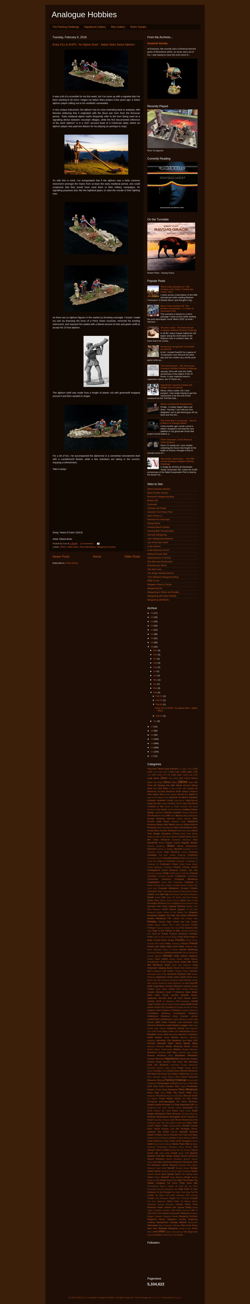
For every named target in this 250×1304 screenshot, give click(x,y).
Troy (178, 1198)
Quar (159, 1108)
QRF (193, 1105)
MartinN (174, 1037)
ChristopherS (153, 870)
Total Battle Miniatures (174, 1195)
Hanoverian (151, 974)
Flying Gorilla (153, 523)
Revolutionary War (190, 1120)
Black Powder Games (157, 493)
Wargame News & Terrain (159, 584)
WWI (155, 1232)
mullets (195, 1052)
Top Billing (159, 1195)
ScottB (172, 1141)
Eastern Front (192, 906)
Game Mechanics (154, 950)
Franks (161, 944)
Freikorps (184, 943)
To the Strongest (164, 1192)
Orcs (178, 1077)
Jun (155, 675)
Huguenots (165, 980)
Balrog (186, 816)
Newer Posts (61, 556)
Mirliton (157, 1049)
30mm (150, 785)
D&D (183, 891)
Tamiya (157, 1177)
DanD (157, 894)
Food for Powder (160, 934)
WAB (173, 1210)
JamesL (194, 995)
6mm (149, 788)
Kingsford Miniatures (189, 1010)
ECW (165, 909)
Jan (155, 721)
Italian (188, 992)
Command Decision (166, 876)
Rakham (157, 1111)
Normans (193, 1062)
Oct (155, 659)
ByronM (178, 849)
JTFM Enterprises (182, 1001)
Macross (194, 1031)
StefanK (165, 1165)
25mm (174, 782)
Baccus (179, 815)
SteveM (171, 1168)
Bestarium (180, 825)
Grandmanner (153, 962)
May (155, 680)
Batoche (187, 819)
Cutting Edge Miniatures (171, 891)
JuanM (194, 1001)
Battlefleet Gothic (178, 821)
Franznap (175, 944)
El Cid (190, 909)
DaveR (157, 897)
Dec (155, 650)
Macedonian (185, 1031)
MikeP (171, 1043)
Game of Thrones (170, 950)
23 (152, 625)
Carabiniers (193, 855)
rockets (150, 1126)
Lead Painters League (177, 1025)
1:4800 (159, 775)
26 (152, 613)
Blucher (159, 837)
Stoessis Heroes (182, 1168)
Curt (160, 891)
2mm (191, 782)
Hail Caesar (168, 971)
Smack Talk (152, 1153)
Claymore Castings (154, 873)
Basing (179, 819)
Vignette (180, 1207)
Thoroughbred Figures (156, 1186)
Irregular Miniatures (156, 992)
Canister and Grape (156, 508)
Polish (195, 1099)
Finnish (194, 925)
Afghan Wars (158, 794)
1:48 (153, 775)
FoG (149, 934)
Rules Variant (153, 1129)
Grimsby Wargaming (157, 535)
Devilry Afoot (153, 900)
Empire (159, 912)
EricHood (156, 1297)
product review (154, 1104)
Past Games (183, 1083)
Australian (168, 812)
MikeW (178, 1043)
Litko (149, 1031)
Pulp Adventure (182, 1104)
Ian (183, 983)
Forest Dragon (171, 937)
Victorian (179, 1204)
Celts (183, 858)
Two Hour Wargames (156, 1201)
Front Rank (178, 946)
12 (152, 747)
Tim (175, 1189)
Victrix (160, 1207)
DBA (164, 897)
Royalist (194, 1126)
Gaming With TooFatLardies (160, 531)
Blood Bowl (186, 834)
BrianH (161, 843)
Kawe (182, 1004)
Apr (155, 684)
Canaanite (193, 852)
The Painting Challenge (65, 27)
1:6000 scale (187, 775)
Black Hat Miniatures (183, 827)
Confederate (180, 876)
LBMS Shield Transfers (165, 1022)
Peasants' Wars (172, 1086)
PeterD (181, 1093)
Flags (149, 931)
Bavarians (151, 824)
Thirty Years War (188, 1183)
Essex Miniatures (189, 915)
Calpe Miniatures (172, 852)
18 (152, 647)
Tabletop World (192, 1174)
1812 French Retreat (188, 778)
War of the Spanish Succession (166, 1213)
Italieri (157, 995)
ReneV (184, 1117)
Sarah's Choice (154, 1135)
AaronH (190, 788)
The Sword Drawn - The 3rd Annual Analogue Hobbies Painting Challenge (178, 367)
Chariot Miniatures (154, 867)
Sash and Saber (190, 1135)
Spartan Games (180, 1156)
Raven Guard (185, 1111)
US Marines (186, 1201)
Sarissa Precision (170, 1135)
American (173, 797)
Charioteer (168, 867)
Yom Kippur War (191, 1232)
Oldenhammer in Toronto (159, 558)
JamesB (184, 995)
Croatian (168, 885)
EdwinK (172, 909)
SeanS (195, 1141)
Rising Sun (181, 1123)
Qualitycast (151, 1108)
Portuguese (152, 1102)
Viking (188, 1207)
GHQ (176, 956)
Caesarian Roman (154, 852)
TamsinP (165, 1177)
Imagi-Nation (158, 986)
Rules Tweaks (138, 27)
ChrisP (194, 867)
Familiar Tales (192, 918)
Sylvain (170, 1174)
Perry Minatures (170, 1089)
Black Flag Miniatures (165, 828)
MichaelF (161, 1043)
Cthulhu (194, 888)
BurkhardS (151, 849)
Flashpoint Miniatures (189, 931)
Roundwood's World (156, 565)
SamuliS (184, 1132)
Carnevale (151, 858)
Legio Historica (160, 1028)
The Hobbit (177, 1180)
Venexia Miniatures (166, 1204)
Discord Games (173, 900)
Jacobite (174, 995)
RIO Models (171, 1123)
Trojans (172, 1198)
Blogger (177, 1297)
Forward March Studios (158, 527)
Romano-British (175, 1126)
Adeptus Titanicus (190, 791)
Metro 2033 (192, 1040)
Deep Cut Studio (174, 897)
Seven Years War (181, 1144)
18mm (150, 782)
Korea (175, 1016)
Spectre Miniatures (156, 1159)
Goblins (150, 959)
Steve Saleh (161, 1168)
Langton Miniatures (180, 1019)
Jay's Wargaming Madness (160, 538)
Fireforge (151, 928)
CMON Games (175, 873)
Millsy (195, 1043)
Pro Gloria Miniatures (187, 1102)
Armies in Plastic (172, 806)
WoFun (150, 1232)
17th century (173, 778)
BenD (166, 824)
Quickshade (188, 1108)
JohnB (158, 1001)
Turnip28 (194, 1198)
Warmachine (193, 1222)
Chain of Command (166, 861)
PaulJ (155, 1086)
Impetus (150, 989)
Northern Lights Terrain (166, 1068)
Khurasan (169, 1007)
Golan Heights (161, 959)
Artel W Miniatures (175, 810)
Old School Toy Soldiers (167, 1074)
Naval (183, 1059)
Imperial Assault (191, 986)
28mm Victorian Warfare (158, 489)
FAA (169, 918)
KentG (189, 1004)
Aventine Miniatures (190, 813)
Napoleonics (172, 1058)
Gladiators (193, 956)
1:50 (164, 775)
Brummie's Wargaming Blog (160, 496)
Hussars (187, 980)
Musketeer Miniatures (186, 1055)
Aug (155, 667)
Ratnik (175, 1111)
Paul (191, 1083)
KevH (195, 1004)
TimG (186, 1189)
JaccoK (165, 995)
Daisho (195, 891)
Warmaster (152, 1225)
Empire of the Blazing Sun (176, 912)
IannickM (194, 983)
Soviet (174, 1153)
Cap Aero (163, 855)
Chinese (186, 867)
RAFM (149, 1111)
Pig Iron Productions (175, 1096)
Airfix (186, 794)
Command (151, 876)
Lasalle (190, 1019)
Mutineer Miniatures (155, 1059)
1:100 (189, 769)
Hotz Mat (156, 980)
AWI (168, 815)
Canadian (152, 855)
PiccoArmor (161, 1096)
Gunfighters (156, 971)
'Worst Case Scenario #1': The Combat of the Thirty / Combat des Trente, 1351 (176, 289)
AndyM (170, 800)
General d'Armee (154, 956)
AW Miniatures (153, 816)
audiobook (159, 813)
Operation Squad (159, 1077)
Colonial (194, 873)
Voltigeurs (166, 1210)
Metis (184, 1040)
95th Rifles (163, 788)
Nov (155, 654)
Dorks (169, 903)
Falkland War (178, 918)
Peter (163, 1093)
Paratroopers (163, 1083)
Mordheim (162, 1052)
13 (152, 743)
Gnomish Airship (157, 43)
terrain (187, 1177)
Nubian (180, 1068)
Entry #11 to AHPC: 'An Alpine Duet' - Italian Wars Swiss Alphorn (94, 44)
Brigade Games (173, 843)
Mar (155, 688)
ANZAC (179, 803)
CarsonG (159, 858)
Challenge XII (152, 864)
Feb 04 (159, 716)
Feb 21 (159, 696)
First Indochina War (189, 928)
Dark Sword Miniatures (189, 894)
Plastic (170, 1098)
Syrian (177, 1174)
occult (164, 1071)
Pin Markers (152, 1099)
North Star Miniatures (158, 1065)
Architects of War (155, 806)
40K (173, 785)
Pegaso (183, 1086)
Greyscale (152, 968)
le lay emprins (154, 546)
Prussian (166, 1104)
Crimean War (159, 885)
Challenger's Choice (169, 864)
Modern (177, 1049)
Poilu (188, 1099)
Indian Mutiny (161, 989)
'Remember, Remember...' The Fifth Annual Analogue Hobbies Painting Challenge (177, 461)
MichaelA (151, 1043)
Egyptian (181, 909)
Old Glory (152, 1074)
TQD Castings (192, 1195)
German (167, 955)
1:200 (165, 772)
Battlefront (193, 821)
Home (97, 556)
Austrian (177, 812)
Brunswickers (192, 846)
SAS (181, 1135)
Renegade (175, 1117)
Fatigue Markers (161, 925)
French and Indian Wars (159, 946)
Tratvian (150, 1198)
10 (152, 756)
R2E (196, 1108)
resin (172, 1120)
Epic (178, 915)
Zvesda (180, 1235)
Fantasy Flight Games (168, 922)
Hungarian (174, 980)
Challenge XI (192, 861)
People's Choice (154, 1090)
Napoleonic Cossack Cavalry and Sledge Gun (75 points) (176, 386)
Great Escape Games (170, 962)
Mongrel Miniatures (190, 1049)
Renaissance (162, 1117)
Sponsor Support (191, 1159)
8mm (155, 788)
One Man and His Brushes (160, 561)
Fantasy (152, 921)
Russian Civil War (170, 1129)
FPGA (188, 940)
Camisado (152, 504)
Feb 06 (159, 704)
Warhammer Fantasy (167, 1222)
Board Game (185, 837)
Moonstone (152, 1052)
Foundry (180, 939)
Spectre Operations (174, 1159)
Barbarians (193, 816)
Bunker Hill (152, 500)
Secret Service (159, 1144)
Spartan (169, 1156)
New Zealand (192, 1059)
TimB (180, 1189)
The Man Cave (154, 569)
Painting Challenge (175, 1079)
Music (170, 1055)
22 (152, 630)
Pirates (162, 1099)
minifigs (195, 1046)
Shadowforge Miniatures (167, 1147)
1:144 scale (157, 772)
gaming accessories (173, 953)
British (170, 845)
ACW (178, 791)
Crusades (184, 888)
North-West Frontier (178, 1065)
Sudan (194, 1171)
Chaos (182, 864)
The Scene (172, 1183)
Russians (185, 1129)
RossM (185, 1125)
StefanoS (173, 1165)
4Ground (187, 785)
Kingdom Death (154, 1010)
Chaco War (151, 861)
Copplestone (153, 882)
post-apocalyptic (167, 1101)
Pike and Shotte (191, 1096)
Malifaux (160, 1034)
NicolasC (167, 1062)
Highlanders (161, 977)
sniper (161, 1153)
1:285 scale (186, 772)
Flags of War (158, 931)
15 (152, 735)
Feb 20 (159, 700)
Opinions (171, 1077)
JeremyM (162, 998)
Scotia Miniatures (154, 1141)
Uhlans (170, 1201)
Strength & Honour (169, 1171)
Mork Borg (172, 1052)
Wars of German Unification (169, 1225)
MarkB (150, 1037)
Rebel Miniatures (173, 1114)
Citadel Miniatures (170, 870)
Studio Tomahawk (184, 1171)
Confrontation (192, 876)
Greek (167, 965)
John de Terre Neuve (179, 998)
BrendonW (152, 842)
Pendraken (192, 1086)
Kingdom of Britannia (171, 1010)
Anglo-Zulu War (154, 803)
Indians (172, 989)
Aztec (173, 816)
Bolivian (194, 837)
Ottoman (160, 1080)
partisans (174, 1083)
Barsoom (171, 819)
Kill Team (194, 1007)
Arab (185, 803)
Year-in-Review (177, 1232)
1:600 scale (176, 775)
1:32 (149, 775)
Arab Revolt (192, 803)
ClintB (166, 873)
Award (163, 816)
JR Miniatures (168, 1001)
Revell (178, 1120)
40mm (179, 785)
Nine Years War (179, 1062)
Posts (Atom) (72, 563)
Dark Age (164, 894)
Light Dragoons (191, 1028)
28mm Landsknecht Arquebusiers (176, 404)
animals (164, 803)
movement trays (184, 1052)
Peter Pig (172, 1092)
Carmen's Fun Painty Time (160, 512)
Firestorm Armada (163, 928)
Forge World (183, 937)
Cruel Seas (152, 888)
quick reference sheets (171, 1108)
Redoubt (151, 1117)
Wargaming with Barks (158, 600)
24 (152, 621)
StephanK (182, 1165)
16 (152, 731)
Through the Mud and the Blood (182, 1186)
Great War (186, 962)
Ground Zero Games (182, 968)
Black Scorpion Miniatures (165, 831)
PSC (173, 1105)
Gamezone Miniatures (155, 953)
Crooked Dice (192, 885)
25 (152, 617)
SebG (150, 1144)
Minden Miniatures (174, 1046)
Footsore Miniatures (178, 934)
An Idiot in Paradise (188, 797)
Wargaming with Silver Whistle (161, 596)
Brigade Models (190, 842)
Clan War (193, 870)
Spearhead (193, 1156)
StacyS (150, 1162)
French (194, 943)
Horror (189, 977)
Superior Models (153, 1174)
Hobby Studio (173, 977)
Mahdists (151, 1034)
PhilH (188, 1092)
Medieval (176, 1040)
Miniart (187, 1046)
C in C (195, 849)
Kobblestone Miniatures (158, 1016)
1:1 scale (182, 769)
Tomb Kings (185, 1192)
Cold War (185, 873)
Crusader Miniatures (168, 888)
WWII (162, 1231)
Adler (149, 794)
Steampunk (187, 1162)
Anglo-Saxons (191, 800)
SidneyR (151, 1150)
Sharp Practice (185, 1147)
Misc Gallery (118, 27)
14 (152, 739)
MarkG (166, 1037)
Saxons (150, 1138)
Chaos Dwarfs (192, 864)
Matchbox (184, 1037)
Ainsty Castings (171, 794)
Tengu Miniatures (177, 1177)
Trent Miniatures (161, 1198)
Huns (181, 980)
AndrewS (161, 800)
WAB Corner (153, 580)
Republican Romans (162, 1120)
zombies (158, 1235)
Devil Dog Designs (190, 897)
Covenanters (178, 882)
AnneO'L (172, 803)
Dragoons (176, 903)
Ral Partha (166, 1111)
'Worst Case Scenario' (168, 769)
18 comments (86, 543)
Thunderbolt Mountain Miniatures (160, 1189)
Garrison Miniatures (190, 953)
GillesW (183, 956)
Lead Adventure (185, 1022)
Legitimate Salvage (175, 1028)
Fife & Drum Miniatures (179, 925)
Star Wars (157, 1162)
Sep (155, 663)
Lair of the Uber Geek (157, 542)
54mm (194, 785)
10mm (156, 778)
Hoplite (183, 977)
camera (184, 852)
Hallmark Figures (181, 971)
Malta (166, 1034)
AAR (184, 788)
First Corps (175, 928)
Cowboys (188, 882)
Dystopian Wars (154, 906)
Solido (167, 1153)
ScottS (178, 1141)
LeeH (190, 1025)
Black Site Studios (185, 831)
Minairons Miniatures (155, 1046)
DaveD (150, 897)
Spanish (194, 1153)
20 (152, 638)
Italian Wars (73, 547)
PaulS (161, 1086)
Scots (165, 1141)
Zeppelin (150, 1235)
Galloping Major (191, 947)
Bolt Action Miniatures (158, 840)
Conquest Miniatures (186, 879)
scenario (172, 1138)
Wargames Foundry (106, 547)
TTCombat (185, 1198)
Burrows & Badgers (165, 849)
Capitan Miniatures (178, 855)
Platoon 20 (180, 1099)
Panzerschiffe (192, 1080)
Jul (155, 671)
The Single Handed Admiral (160, 573)
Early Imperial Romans (174, 906)
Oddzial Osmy (173, 1071)
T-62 (183, 1174)
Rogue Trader (161, 1126)
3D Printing (159, 785)
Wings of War (185, 1228)
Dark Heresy (174, 894)
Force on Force (159, 937)
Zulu (174, 1235)
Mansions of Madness (188, 1034)
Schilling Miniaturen (184, 1138)
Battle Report (163, 821)
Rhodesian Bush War (156, 1123)
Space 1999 (183, 1153)
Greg (195, 965)
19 (152, 642)
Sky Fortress (186, 1150)
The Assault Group (164, 1180)
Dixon (183, 900)
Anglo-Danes (179, 800)
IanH (187, 983)
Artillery (186, 809)
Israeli (168, 992)
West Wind (152, 1228)
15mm (163, 777)
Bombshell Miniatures (181, 840)
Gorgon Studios (175, 959)
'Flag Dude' (152, 769)
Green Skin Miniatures (181, 965)
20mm (166, 782)
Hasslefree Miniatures (176, 974)
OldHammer (184, 1074)
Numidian (157, 1071)
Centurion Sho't (192, 858)
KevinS (157, 1007)
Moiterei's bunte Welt (157, 554)
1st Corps (158, 782)
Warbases (185, 1213)
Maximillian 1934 (163, 1040)
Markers (158, 1037)
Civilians (183, 870)
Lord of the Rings (159, 1031)
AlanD (192, 794)
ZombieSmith (167, 1235)
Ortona (184, 1077)
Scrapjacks (186, 1141)
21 (152, 634)
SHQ (195, 1147)
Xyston (168, 1232)
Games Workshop (189, 949)
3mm (168, 785)
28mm (63, 547)
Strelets (157, 1171)
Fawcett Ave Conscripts (158, 519)
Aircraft (180, 794)
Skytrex (194, 1150)
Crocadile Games (179, 885)
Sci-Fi (195, 1138)
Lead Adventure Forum (158, 550)
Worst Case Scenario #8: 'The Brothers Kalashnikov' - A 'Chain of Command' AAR (176, 308)
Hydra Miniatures (174, 983)
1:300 (195, 772)
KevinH (150, 1007)
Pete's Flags (153, 1093)
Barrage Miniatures (156, 819)
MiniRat (150, 1049)
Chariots (177, 867)
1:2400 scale (173, 772)
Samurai (194, 1132)
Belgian (160, 824)
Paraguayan (152, 1083)
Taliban (150, 1177)
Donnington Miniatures (157, 903)
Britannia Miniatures (156, 846)
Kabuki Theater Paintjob (170, 1004)
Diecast (163, 900)
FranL (168, 943)
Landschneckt (153, 1019)
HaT (189, 974)
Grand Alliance (191, 959)
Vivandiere (158, 1210)
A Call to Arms (175, 788)
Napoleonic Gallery (95, 27)
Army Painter (161, 809)
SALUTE (174, 1132)
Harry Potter (161, 974)
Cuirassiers (152, 891)
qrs (196, 1105)
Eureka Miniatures (156, 918)
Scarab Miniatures (161, 1138)
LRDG (176, 1031)
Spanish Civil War (156, 1156)
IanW (149, 986)
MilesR (187, 1043)
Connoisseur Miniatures (159, 879)
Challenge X (181, 861)
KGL (163, 1007)
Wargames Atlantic (170, 1216)
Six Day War (175, 1150)
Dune (183, 903)
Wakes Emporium (183, 1210)
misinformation (166, 1049)
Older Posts (132, 556)
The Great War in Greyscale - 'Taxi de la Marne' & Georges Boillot (178, 421)
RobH (189, 1123)
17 (152, 726)
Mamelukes (173, 1034)
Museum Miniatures (156, 1055)
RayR (195, 1110)
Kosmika (184, 1016)
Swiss (163, 1174)
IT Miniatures (178, 992)
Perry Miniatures (88, 547)
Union (176, 1201)
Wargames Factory (156, 1219)
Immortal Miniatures (174, 986)
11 (152, 751)
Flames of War (172, 930)
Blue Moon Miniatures (170, 837)
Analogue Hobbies (84, 14)
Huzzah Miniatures (159, 983)
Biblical (187, 824)
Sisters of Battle (162, 1150)
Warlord (183, 1222)
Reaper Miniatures (156, 1114)
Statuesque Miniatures (172, 1162)
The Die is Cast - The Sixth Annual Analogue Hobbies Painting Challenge (178, 328)
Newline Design (154, 1062)
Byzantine (187, 849)
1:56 (168, 775)
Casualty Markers (171, 858)
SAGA (166, 1132)
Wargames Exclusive (188, 1216)
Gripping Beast (165, 968)
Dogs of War (192, 900)
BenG (172, 824)
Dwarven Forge (192, 903)
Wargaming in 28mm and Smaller (163, 592)
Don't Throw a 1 (154, 516)
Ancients (151, 800)
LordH (170, 1031)
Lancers (194, 1016)
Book (195, 840)
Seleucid (168, 1144)
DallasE (150, 894)
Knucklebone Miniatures (158, 1013)
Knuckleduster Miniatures (185, 1013)
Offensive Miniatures (189, 1071)
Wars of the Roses (189, 1225)
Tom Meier (176, 1192)
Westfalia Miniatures (168, 1228)
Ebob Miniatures (154, 909)
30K (196, 782)
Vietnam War (170, 1207)
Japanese (152, 998)
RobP (195, 1123)
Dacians (188, 891)
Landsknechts (166, 1019)
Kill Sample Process (182, 1007)
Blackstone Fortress (171, 834)
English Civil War (166, 915)
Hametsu (194, 971)
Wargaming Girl (154, 588)
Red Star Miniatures (190, 1114)
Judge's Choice (154, 1004)
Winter (195, 1228)
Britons (180, 846)
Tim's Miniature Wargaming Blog (162, 577)
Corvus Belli (166, 882)
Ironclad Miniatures (190, 989)
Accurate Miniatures (166, 791)
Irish (178, 989)
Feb (155, 692)
